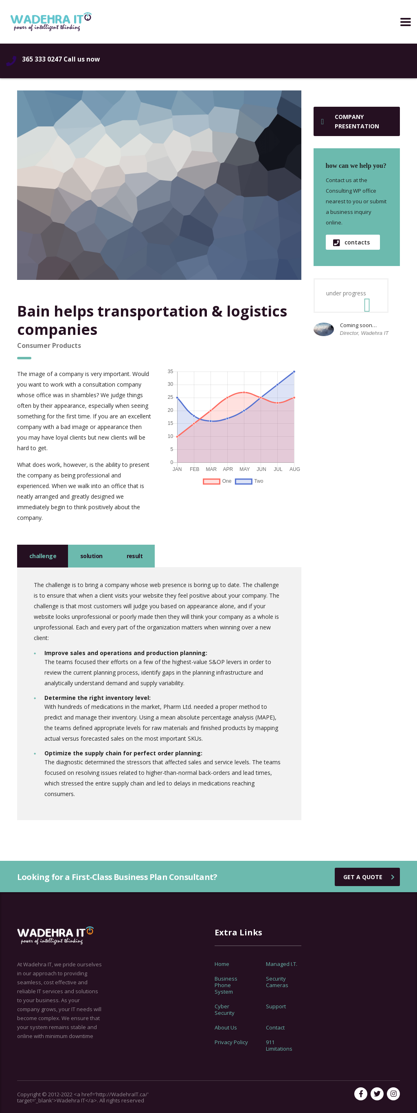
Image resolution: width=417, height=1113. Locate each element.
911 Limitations (279, 1045)
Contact (275, 1027)
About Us (226, 1027)
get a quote (369, 877)
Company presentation (350, 121)
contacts (351, 242)
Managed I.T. (281, 964)
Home (222, 964)
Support (276, 1006)
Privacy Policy (231, 1042)
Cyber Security (225, 1009)
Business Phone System (226, 985)
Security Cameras (277, 981)
